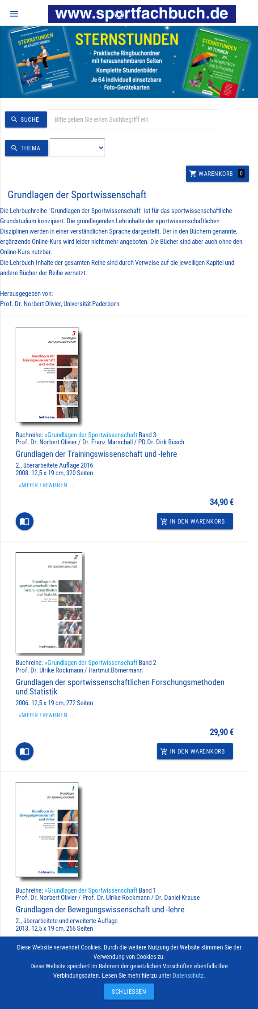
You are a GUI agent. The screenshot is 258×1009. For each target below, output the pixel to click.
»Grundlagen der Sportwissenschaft (91, 435)
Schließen (127, 991)
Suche (23, 120)
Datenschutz (188, 975)
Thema (24, 148)
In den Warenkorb (192, 521)
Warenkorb (217, 174)
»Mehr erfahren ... (47, 485)
